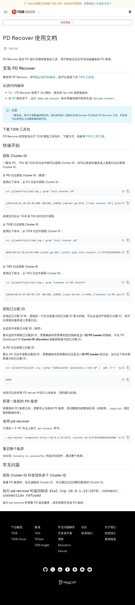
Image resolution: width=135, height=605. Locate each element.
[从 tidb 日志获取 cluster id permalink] (41, 233)
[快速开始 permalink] (22, 145)
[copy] (128, 191)
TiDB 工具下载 (95, 136)
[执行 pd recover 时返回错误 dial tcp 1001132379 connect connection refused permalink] (44, 538)
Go (10, 92)
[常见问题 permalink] (22, 508)
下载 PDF (11, 48)
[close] (128, 584)
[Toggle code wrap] (123, 191)
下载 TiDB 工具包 (83, 77)
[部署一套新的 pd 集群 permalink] (40, 439)
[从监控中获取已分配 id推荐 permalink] (46, 357)
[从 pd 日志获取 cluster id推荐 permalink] (50, 175)
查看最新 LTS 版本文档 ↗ (97, 3)
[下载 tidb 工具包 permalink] (33, 129)
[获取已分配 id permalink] (28, 337)
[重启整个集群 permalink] (27, 491)
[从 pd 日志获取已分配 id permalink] (37, 376)
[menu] (5, 11)
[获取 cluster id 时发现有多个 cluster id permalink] (69, 518)
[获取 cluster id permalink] (30, 156)
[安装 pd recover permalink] (38, 68)
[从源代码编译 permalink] (27, 85)
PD (14, 98)
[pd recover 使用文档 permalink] (60, 38)
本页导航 (67, 22)
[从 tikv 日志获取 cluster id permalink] (41, 285)
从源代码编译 (46, 77)
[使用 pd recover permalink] (32, 459)
